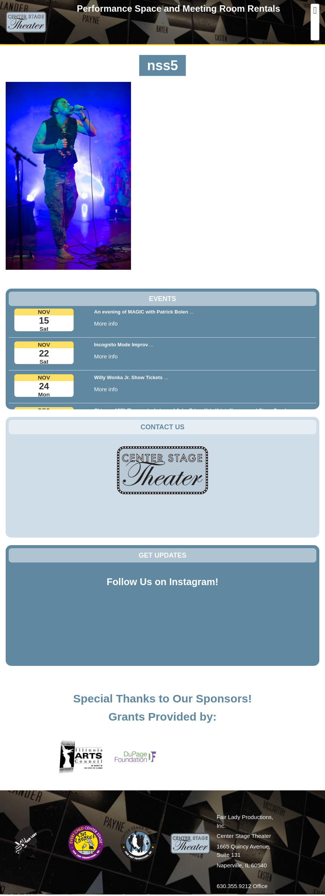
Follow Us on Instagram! (162, 581)
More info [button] (106, 323)
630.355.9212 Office (242, 886)
